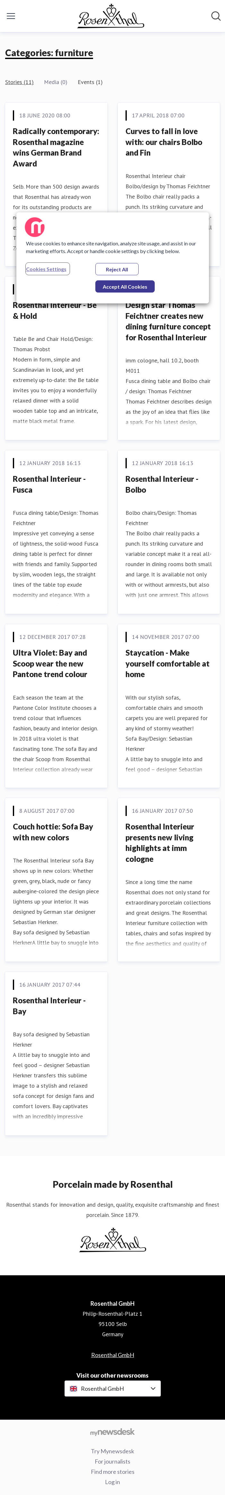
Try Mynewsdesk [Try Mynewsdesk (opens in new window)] (112, 1451)
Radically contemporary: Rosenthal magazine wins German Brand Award (56, 147)
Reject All (117, 269)
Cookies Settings (46, 269)
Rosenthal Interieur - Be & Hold (55, 310)
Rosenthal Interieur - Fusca (49, 484)
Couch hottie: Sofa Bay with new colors (53, 832)
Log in (112, 1481)
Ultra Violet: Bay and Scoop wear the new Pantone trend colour (50, 663)
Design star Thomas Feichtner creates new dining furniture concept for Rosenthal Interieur (168, 321)
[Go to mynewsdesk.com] (112, 1432)
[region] (112, 257)
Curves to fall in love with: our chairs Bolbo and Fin (163, 141)
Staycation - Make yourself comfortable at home (167, 663)
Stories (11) (19, 82)
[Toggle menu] (11, 16)
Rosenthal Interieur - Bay (49, 1006)
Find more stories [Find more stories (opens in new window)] (112, 1471)
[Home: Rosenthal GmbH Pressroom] (110, 16)
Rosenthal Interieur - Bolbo (161, 484)
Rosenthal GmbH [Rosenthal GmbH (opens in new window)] (112, 1354)
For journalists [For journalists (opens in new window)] (112, 1461)
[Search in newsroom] (216, 16)
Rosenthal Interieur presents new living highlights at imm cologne (159, 842)
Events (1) (90, 82)
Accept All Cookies (125, 287)
